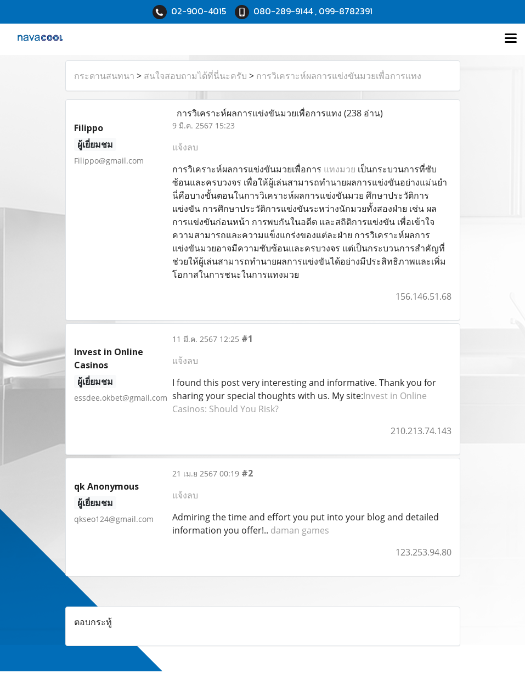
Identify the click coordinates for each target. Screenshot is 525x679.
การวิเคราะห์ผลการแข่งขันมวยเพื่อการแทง (338, 76)
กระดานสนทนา (104, 76)
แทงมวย (339, 169)
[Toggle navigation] (511, 39)
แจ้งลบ (185, 147)
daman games (299, 530)
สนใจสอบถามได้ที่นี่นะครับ (195, 76)
